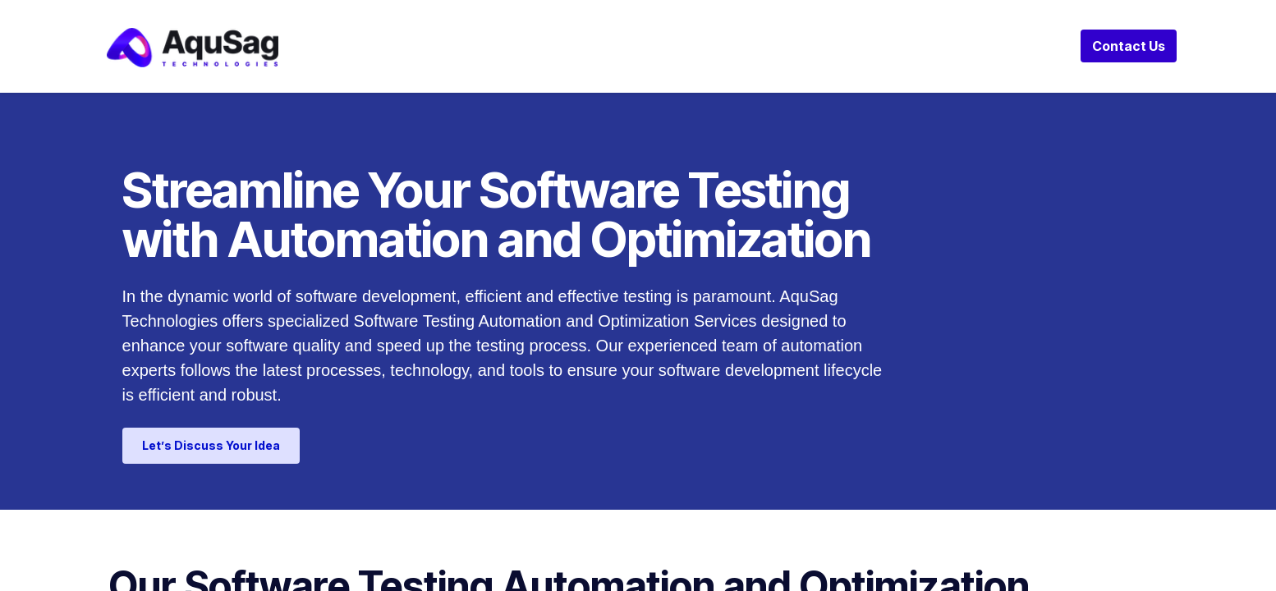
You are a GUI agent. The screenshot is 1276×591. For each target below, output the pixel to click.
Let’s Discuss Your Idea (211, 445)
